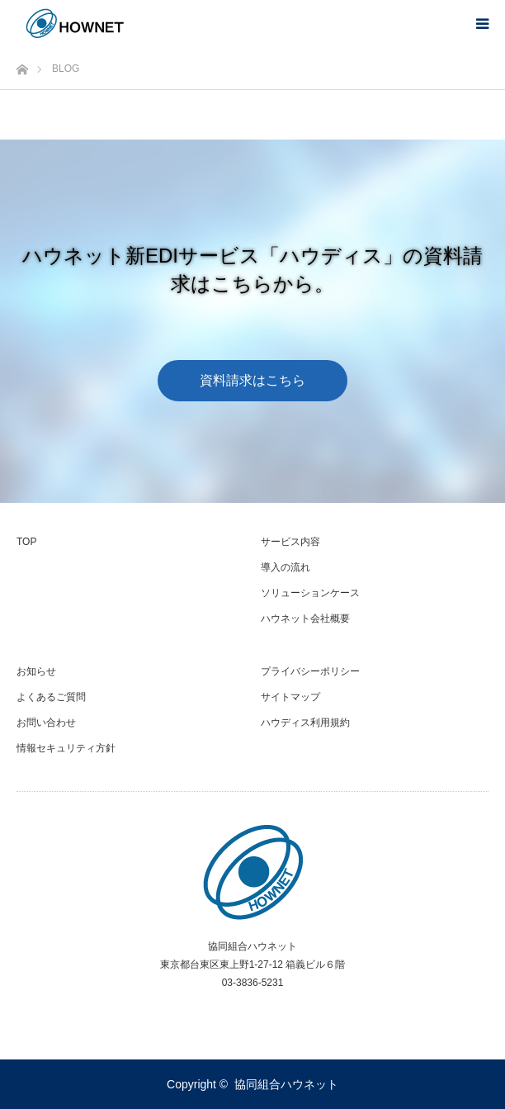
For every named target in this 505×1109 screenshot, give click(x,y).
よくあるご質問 (51, 697)
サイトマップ (290, 697)
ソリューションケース (310, 593)
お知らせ (36, 671)
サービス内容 (290, 541)
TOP (26, 541)
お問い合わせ (46, 722)
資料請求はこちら (252, 379)
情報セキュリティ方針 (66, 748)
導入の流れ (285, 567)
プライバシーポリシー (310, 671)
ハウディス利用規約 (305, 722)
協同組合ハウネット (286, 1084)
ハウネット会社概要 (305, 618)
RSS (252, 1012)
